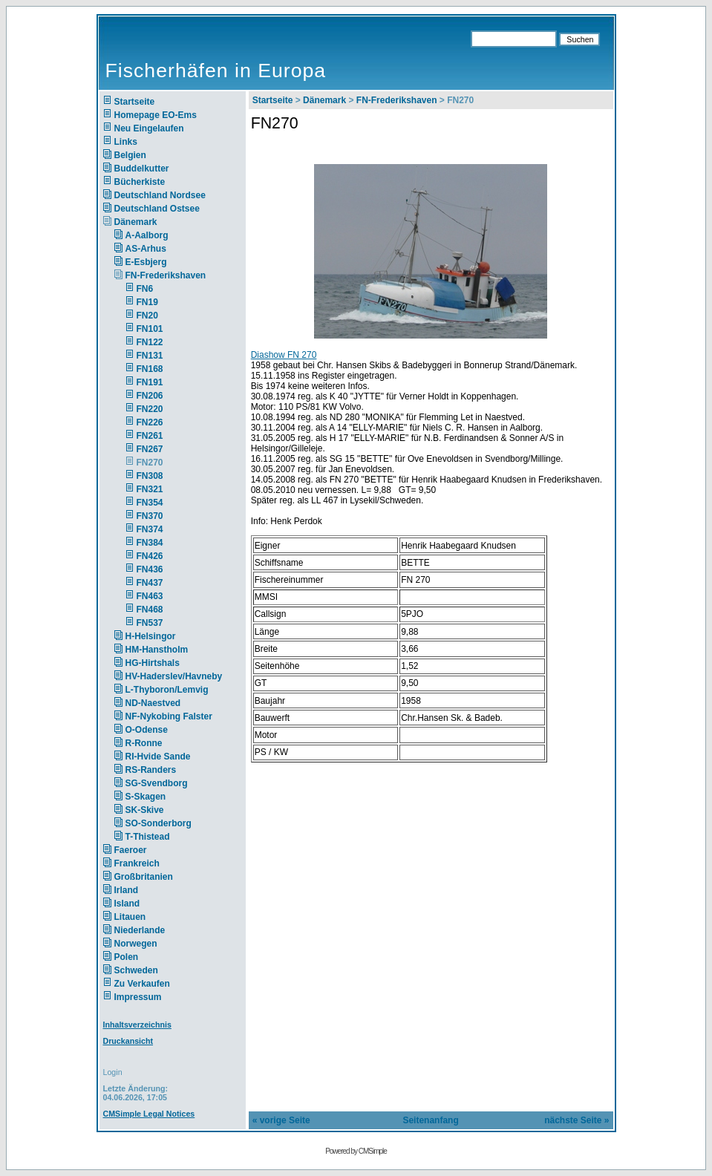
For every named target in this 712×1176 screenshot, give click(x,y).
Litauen (130, 917)
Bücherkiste (140, 182)
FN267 (150, 449)
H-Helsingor (150, 636)
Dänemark (135, 222)
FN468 (150, 609)
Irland (126, 890)
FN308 (150, 476)
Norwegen (135, 943)
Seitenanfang (430, 1120)
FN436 (150, 569)
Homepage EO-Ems (155, 115)
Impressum (138, 997)
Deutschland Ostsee (157, 208)
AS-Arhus (145, 249)
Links (125, 142)
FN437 (150, 583)
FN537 (150, 623)
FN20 (147, 315)
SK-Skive (144, 810)
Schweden (136, 970)
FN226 (150, 422)
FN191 (150, 382)
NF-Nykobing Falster (168, 716)
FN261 (150, 436)
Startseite (134, 102)
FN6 (145, 289)
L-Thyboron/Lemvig (167, 690)
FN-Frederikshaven (165, 275)
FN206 (150, 396)
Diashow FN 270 (284, 355)
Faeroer (130, 850)
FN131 (150, 355)
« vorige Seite (281, 1120)
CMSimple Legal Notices (149, 1113)
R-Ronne (144, 743)
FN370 (150, 516)
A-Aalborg (147, 235)
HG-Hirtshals (152, 663)
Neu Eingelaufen (149, 128)
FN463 (150, 596)
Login (113, 1072)
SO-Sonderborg (158, 823)
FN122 (150, 342)
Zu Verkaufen (142, 984)
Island (127, 903)
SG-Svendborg (156, 783)
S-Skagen (145, 796)
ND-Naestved (153, 703)
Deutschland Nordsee (160, 195)
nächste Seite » (576, 1120)
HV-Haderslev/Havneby (174, 676)
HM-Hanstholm (157, 649)
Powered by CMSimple (356, 1151)
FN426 (150, 556)
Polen (126, 957)
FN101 (150, 329)
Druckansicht (128, 1040)
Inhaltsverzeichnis (137, 1024)
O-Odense (146, 730)
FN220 (150, 409)
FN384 (150, 543)
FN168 (150, 369)
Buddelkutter (141, 168)
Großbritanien (143, 877)
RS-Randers (151, 770)
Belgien (130, 155)
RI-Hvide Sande (158, 756)
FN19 (147, 302)
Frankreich (137, 863)
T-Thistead (147, 837)
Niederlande (149, 930)
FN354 (150, 502)
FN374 (150, 529)
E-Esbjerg (146, 262)
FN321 (150, 489)
